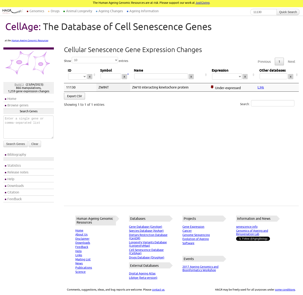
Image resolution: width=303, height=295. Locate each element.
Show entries (96, 60)
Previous (264, 61)
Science (80, 272)
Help (10, 179)
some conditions (285, 289)
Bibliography (16, 154)
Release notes (17, 172)
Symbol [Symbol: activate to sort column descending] (113, 74)
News (79, 263)
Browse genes (17, 105)
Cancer (187, 230)
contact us (158, 289)
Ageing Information (144, 11)
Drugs (55, 11)
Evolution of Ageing (195, 239)
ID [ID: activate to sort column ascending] (80, 74)
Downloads (15, 186)
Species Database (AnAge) (146, 230)
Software (188, 243)
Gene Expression (193, 226)
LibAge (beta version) (143, 277)
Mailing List (83, 259)
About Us (81, 234)
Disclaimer (82, 238)
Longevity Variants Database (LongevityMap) (148, 244)
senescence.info (247, 226)
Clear (34, 144)
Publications (83, 267)
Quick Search (288, 12)
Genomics (36, 11)
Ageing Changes (110, 11)
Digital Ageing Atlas (142, 273)
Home (11, 99)
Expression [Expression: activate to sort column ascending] (232, 74)
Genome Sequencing (196, 235)
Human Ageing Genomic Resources (29, 40)
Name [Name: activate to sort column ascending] (169, 74)
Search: (267, 103)
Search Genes (15, 144)
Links (78, 255)
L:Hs (261, 87)
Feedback (14, 199)
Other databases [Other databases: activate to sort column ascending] (277, 74)
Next (291, 61)
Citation (13, 192)
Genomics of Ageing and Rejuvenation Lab (252, 232)
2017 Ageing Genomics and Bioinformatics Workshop (200, 268)
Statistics (14, 165)
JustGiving (202, 2)
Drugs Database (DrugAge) (146, 257)
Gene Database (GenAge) (145, 226)
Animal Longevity (79, 11)
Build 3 (19, 84)
